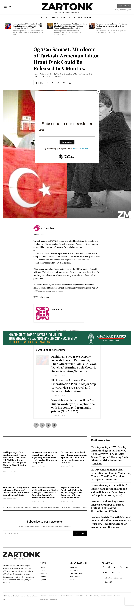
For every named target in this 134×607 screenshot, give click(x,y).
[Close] (98, 92)
